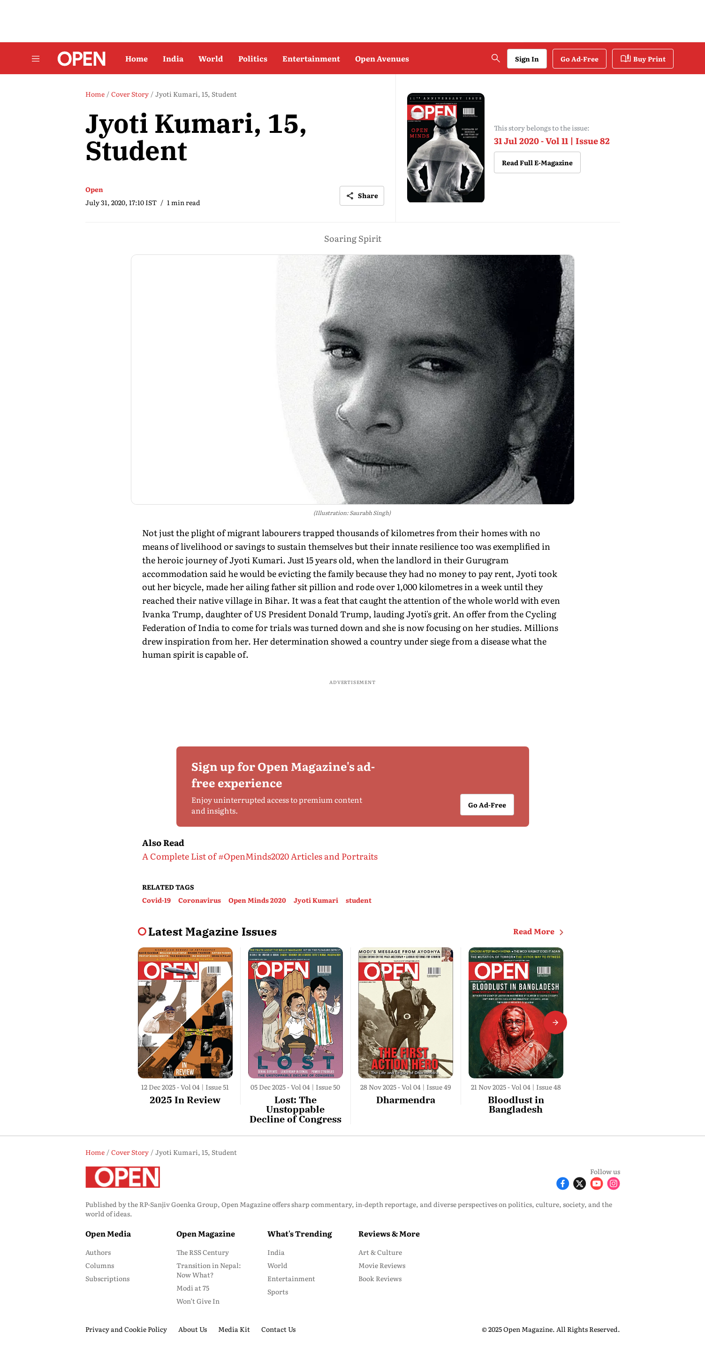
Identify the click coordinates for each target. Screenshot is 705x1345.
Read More (540, 931)
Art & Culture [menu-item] (380, 1252)
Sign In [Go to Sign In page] (527, 58)
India (173, 58)
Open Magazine (205, 1233)
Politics (252, 58)
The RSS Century (202, 1252)
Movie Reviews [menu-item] (381, 1265)
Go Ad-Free (580, 58)
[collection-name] (212, 932)
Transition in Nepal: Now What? (208, 1269)
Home (136, 58)
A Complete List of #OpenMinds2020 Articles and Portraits (260, 856)
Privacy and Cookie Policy (126, 1329)
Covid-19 (156, 900)
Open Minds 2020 (257, 900)
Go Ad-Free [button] (487, 804)
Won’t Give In (198, 1301)
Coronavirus (199, 900)
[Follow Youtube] (596, 1182)
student (358, 900)
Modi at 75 (192, 1287)
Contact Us (278, 1329)
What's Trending (299, 1233)
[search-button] (495, 58)
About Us (192, 1329)
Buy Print (643, 58)
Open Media (108, 1233)
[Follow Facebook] (562, 1182)
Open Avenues (382, 58)
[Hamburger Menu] (35, 58)
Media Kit (234, 1329)
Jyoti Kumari (316, 900)
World (210, 58)
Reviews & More (389, 1233)
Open (94, 189)
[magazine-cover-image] (446, 148)
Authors (98, 1252)
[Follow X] (579, 1182)
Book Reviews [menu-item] (380, 1278)
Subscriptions (107, 1278)
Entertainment (311, 58)
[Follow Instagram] (613, 1182)
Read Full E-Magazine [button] (537, 162)
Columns (99, 1265)
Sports (277, 1291)
